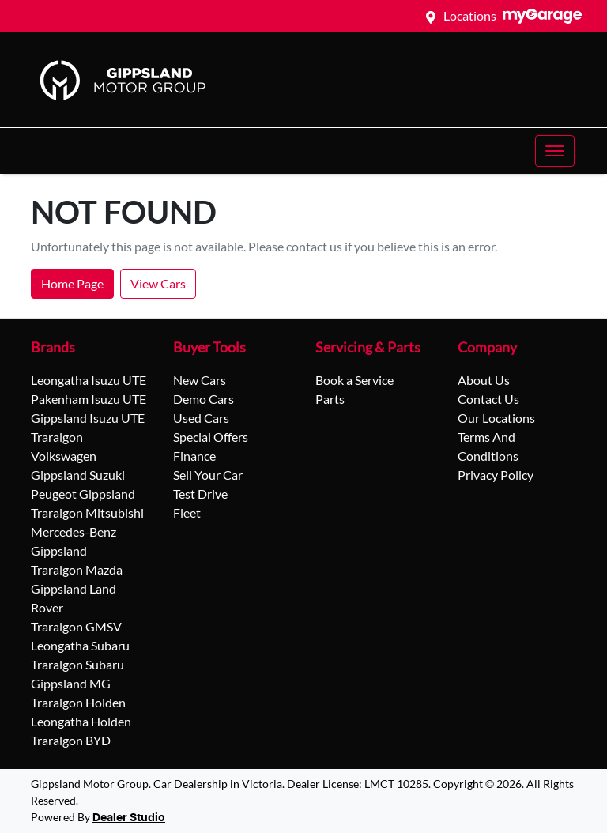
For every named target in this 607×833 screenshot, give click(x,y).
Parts (330, 398)
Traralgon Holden (78, 702)
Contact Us (488, 398)
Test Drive (200, 493)
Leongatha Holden (81, 721)
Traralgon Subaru (77, 664)
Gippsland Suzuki (78, 474)
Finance (194, 455)
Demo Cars (203, 398)
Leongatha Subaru (80, 645)
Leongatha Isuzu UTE (88, 379)
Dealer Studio (128, 818)
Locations (469, 15)
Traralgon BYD (71, 740)
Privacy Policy (495, 474)
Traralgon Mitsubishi (87, 512)
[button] (555, 151)
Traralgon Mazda (77, 569)
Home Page (72, 283)
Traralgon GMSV (76, 626)
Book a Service (354, 379)
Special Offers (210, 436)
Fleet (187, 512)
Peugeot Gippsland (83, 493)
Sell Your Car (208, 474)
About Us (484, 379)
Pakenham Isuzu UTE (88, 398)
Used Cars (201, 417)
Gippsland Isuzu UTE (88, 417)
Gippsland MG (71, 683)
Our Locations (496, 417)
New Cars (199, 379)
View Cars (158, 283)
